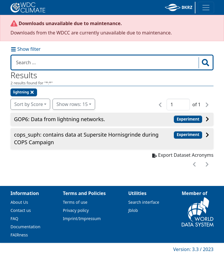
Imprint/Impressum (82, 218)
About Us (19, 202)
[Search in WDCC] (106, 62)
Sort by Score (28, 104)
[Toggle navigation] (206, 7)
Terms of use (75, 202)
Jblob (133, 210)
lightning (24, 92)
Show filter (26, 49)
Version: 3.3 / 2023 (193, 249)
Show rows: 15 (72, 104)
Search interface (143, 202)
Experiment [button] (188, 119)
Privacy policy (76, 210)
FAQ (14, 218)
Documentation (25, 226)
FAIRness (19, 235)
